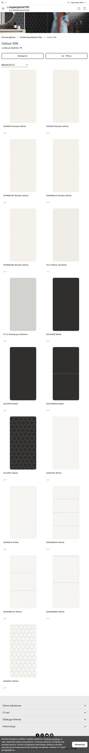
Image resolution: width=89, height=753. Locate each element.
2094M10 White (11, 542)
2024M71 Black (10, 473)
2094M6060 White (55, 612)
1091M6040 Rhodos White (59, 195)
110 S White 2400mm (56, 265)
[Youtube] (47, 735)
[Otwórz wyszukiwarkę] (79, 8)
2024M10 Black (10, 404)
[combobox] (15, 65)
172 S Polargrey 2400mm (15, 334)
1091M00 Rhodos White (14, 126)
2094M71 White (11, 681)
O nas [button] (44, 712)
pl (4, 2)
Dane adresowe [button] (44, 705)
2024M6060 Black (55, 404)
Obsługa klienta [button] (44, 719)
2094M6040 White (12, 612)
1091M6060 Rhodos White (15, 265)
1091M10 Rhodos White (57, 126)
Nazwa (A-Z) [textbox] (8, 64)
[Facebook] (37, 735)
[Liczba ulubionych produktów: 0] (84, 8)
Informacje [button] (44, 726)
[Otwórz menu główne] (3, 8)
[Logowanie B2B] (76, 2)
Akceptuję (80, 744)
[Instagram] (42, 735)
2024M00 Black (54, 334)
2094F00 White (54, 473)
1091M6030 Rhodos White (15, 195)
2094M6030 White (55, 542)
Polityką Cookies (52, 739)
